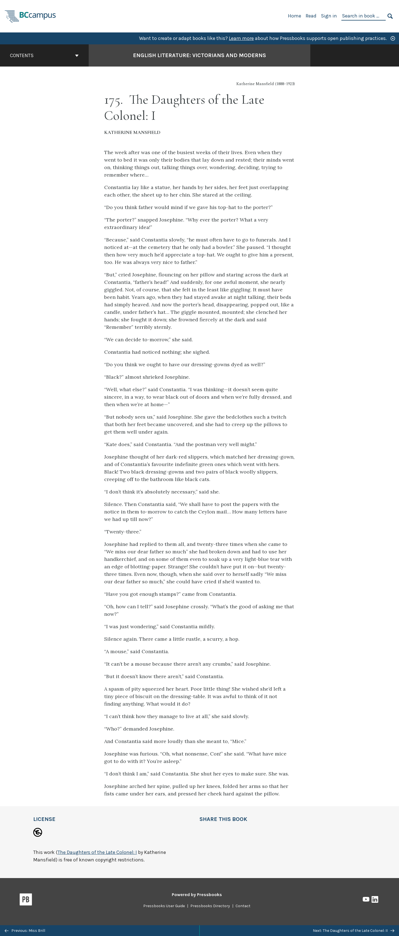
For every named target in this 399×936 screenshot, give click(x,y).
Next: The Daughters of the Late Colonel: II (353, 930)
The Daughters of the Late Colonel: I (97, 852)
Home (294, 16)
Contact (243, 906)
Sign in (329, 16)
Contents (44, 55)
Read (311, 16)
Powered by (197, 894)
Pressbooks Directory (210, 906)
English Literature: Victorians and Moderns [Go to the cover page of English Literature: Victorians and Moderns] (199, 55)
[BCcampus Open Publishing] (30, 15)
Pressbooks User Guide (164, 906)
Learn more (241, 38)
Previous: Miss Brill (25, 930)
